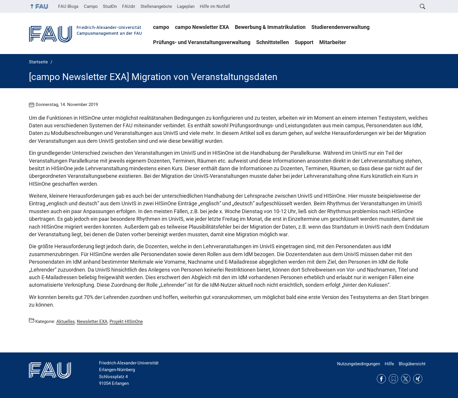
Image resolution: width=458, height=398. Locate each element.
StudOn (110, 6)
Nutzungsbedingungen (358, 363)
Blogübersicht (412, 363)
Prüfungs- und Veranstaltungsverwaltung (201, 42)
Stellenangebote (156, 6)
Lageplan (186, 6)
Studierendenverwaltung (340, 27)
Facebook (381, 378)
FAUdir (128, 6)
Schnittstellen (272, 42)
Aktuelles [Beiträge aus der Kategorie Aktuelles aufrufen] (65, 321)
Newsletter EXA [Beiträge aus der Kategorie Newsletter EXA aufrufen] (92, 321)
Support (304, 42)
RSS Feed (393, 378)
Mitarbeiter (332, 42)
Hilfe (389, 363)
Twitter (405, 378)
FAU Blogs (68, 6)
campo (161, 27)
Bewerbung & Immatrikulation (270, 27)
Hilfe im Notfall (215, 6)
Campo (91, 6)
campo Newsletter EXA (202, 27)
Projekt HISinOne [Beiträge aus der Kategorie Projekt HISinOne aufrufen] (126, 321)
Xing (418, 378)
